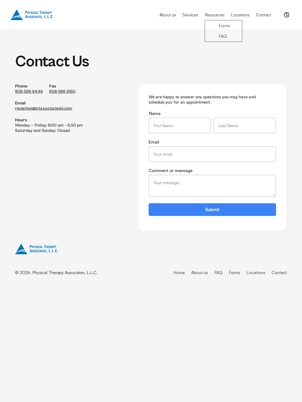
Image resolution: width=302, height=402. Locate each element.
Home (179, 272)
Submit (212, 209)
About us (167, 14)
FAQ (218, 272)
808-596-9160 (62, 91)
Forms (234, 272)
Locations (240, 14)
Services (190, 14)
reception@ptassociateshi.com (43, 108)
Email (212, 150)
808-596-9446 (29, 91)
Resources (215, 14)
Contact (263, 14)
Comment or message (212, 182)
